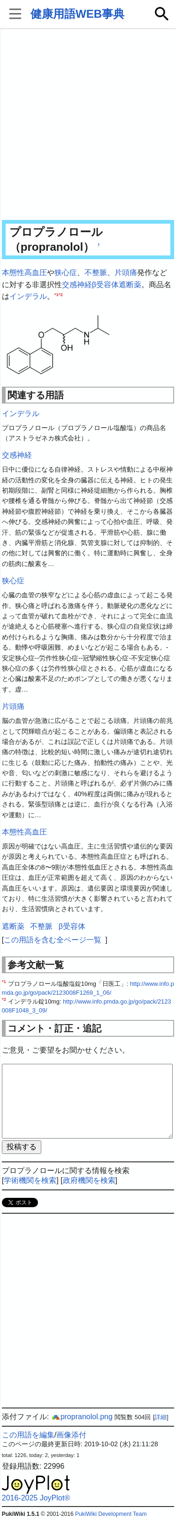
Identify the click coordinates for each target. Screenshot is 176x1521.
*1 (56, 294)
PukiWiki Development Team (111, 1514)
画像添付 (71, 1435)
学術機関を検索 (30, 1180)
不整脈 (95, 272)
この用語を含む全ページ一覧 (52, 940)
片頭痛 (126, 272)
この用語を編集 (28, 1435)
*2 (61, 294)
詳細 (160, 1417)
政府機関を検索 (89, 1180)
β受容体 (105, 285)
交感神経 (77, 285)
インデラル (28, 296)
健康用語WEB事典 (77, 13)
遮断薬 (130, 285)
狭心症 (65, 272)
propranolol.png (82, 1417)
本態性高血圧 (24, 272)
